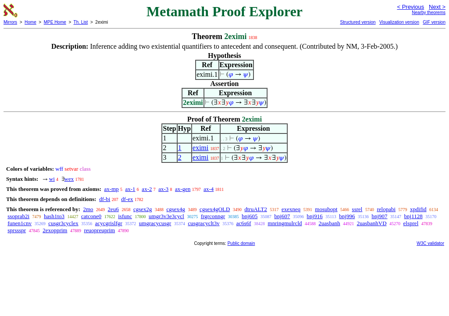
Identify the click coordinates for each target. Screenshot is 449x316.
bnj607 (282, 216)
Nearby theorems (428, 12)
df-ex (127, 199)
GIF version (434, 22)
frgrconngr (213, 216)
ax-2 (147, 189)
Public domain (241, 243)
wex (69, 179)
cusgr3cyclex (63, 223)
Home (30, 22)
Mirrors (10, 22)
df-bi (104, 199)
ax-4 (208, 189)
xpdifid (418, 209)
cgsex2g (142, 209)
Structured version (357, 22)
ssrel (357, 209)
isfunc (125, 216)
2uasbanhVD (372, 223)
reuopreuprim (99, 230)
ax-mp (111, 189)
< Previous (410, 7)
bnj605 (249, 216)
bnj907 (379, 216)
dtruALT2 (255, 209)
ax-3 (163, 189)
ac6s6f (243, 223)
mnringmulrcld (285, 223)
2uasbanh (329, 223)
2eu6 (113, 209)
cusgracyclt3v (203, 223)
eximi (200, 147)
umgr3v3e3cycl (166, 216)
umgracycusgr (155, 223)
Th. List (81, 22)
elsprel (411, 223)
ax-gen (182, 189)
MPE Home (55, 22)
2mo (88, 209)
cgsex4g (176, 209)
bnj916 (315, 216)
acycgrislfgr (108, 223)
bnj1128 (413, 216)
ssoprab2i (18, 216)
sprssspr (16, 230)
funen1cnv (19, 223)
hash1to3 (54, 216)
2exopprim (55, 230)
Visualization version (399, 22)
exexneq (291, 209)
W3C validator (430, 243)
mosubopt (326, 209)
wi (52, 179)
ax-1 (130, 189)
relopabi (386, 209)
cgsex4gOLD (215, 209)
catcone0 (91, 216)
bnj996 (347, 216)
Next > (437, 7)
